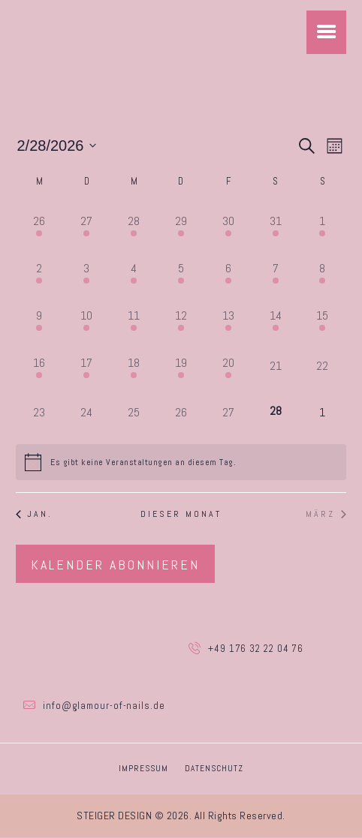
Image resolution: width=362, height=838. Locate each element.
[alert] (143, 462)
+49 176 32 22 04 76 (255, 648)
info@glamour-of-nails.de (104, 706)
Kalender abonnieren (115, 564)
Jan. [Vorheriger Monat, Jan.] (34, 515)
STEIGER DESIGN (114, 816)
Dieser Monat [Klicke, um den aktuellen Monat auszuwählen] (181, 515)
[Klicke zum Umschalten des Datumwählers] (57, 146)
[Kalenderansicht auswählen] (334, 146)
